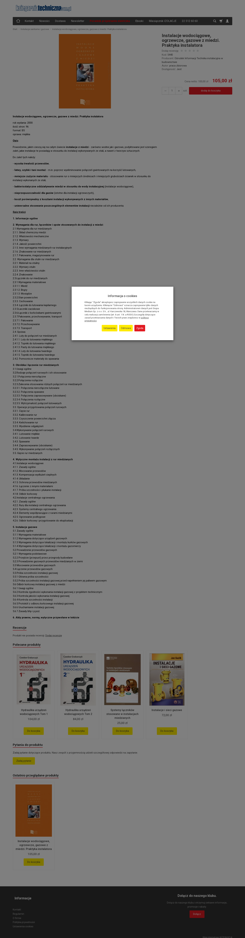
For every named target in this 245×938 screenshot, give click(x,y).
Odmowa (126, 328)
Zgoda (139, 328)
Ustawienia (110, 328)
